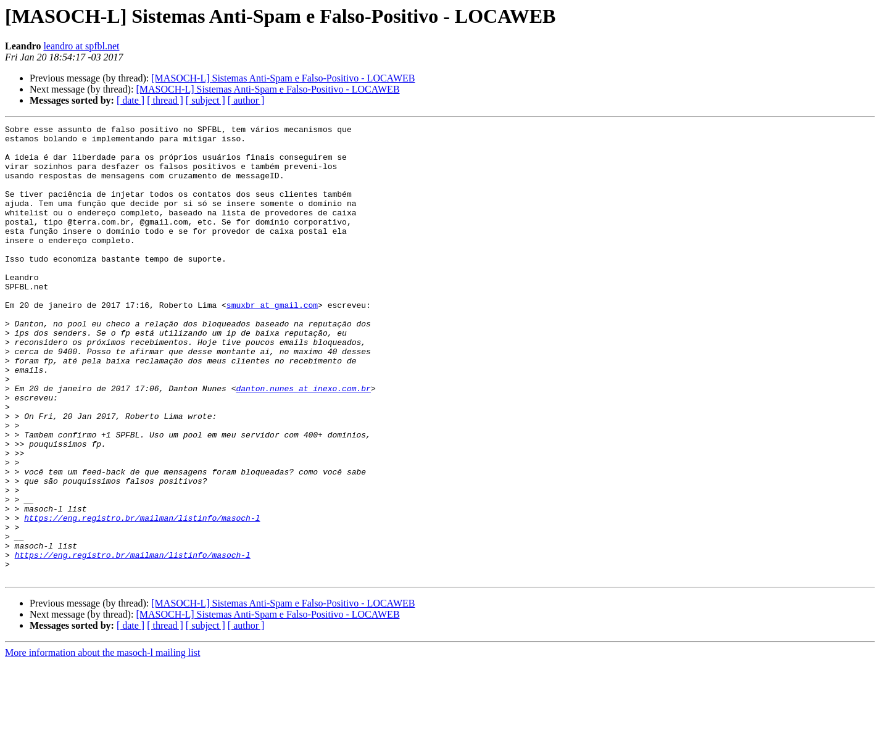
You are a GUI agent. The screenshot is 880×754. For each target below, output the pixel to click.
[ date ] (130, 100)
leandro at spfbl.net (81, 46)
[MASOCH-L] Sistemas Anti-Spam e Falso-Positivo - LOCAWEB (283, 78)
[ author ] (246, 100)
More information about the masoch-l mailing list (102, 743)
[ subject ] (205, 100)
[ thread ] (165, 100)
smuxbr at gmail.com (272, 341)
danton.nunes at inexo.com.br (303, 441)
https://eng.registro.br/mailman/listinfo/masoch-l (142, 597)
